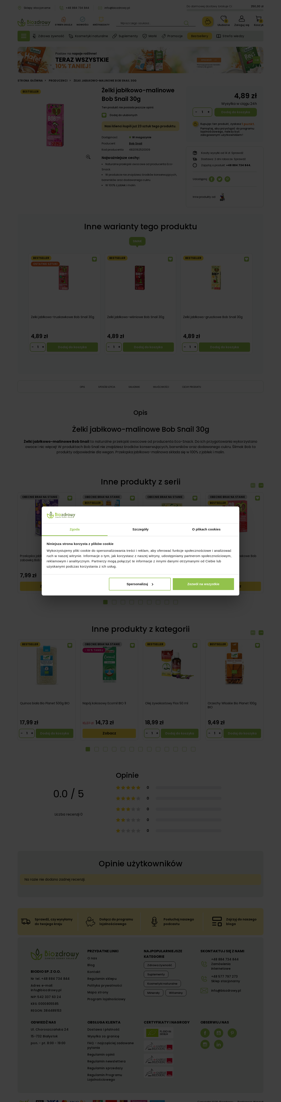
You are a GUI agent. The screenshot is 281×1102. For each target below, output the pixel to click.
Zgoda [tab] (75, 529)
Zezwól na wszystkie (203, 584)
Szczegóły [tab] (140, 529)
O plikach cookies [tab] (206, 529)
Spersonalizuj (140, 584)
